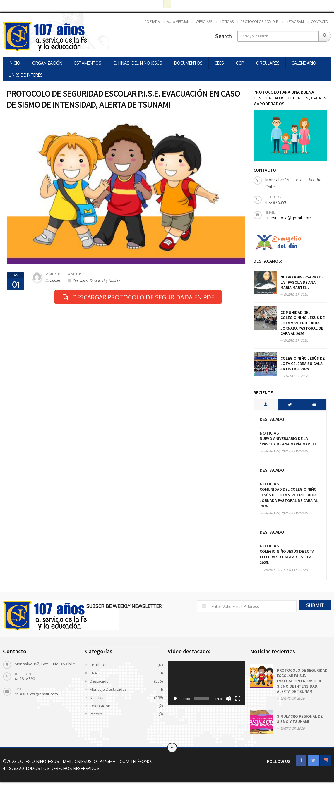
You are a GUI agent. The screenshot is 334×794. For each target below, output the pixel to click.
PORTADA (152, 22)
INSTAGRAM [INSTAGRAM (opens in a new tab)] (294, 22)
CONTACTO (319, 22)
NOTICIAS (226, 22)
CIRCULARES (268, 63)
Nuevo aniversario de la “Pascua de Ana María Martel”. (301, 282)
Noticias (114, 280)
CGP (240, 63)
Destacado (98, 280)
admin (55, 280)
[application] (206, 682)
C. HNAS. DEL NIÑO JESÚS (137, 63)
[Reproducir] (175, 699)
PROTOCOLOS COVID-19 (259, 22)
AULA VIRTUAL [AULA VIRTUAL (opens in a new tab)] (178, 22)
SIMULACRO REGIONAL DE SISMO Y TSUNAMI (300, 719)
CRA (93, 673)
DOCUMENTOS (188, 63)
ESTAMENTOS (87, 63)
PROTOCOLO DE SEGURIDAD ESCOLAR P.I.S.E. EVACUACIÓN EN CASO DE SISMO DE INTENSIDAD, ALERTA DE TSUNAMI (302, 681)
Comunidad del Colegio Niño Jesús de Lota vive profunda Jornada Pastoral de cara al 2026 (302, 323)
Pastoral (97, 714)
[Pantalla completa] (238, 699)
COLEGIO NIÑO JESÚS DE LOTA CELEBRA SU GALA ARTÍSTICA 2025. (302, 363)
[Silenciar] (228, 699)
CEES (219, 63)
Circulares (80, 280)
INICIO (14, 63)
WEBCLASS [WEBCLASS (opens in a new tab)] (204, 22)
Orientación (100, 705)
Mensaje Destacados (108, 689)
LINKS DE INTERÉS (26, 75)
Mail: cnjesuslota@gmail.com (97, 761)
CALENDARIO (304, 63)
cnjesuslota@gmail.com (288, 217)
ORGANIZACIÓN (47, 63)
